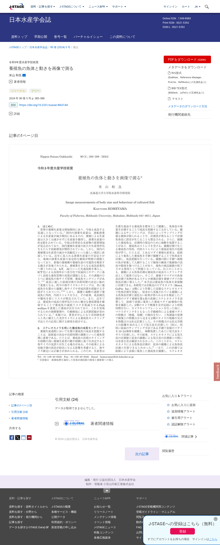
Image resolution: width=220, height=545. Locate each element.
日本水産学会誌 (38, 47)
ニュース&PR (98, 6)
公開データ (58, 517)
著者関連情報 (19, 418)
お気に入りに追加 (183, 405)
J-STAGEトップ (18, 47)
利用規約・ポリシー (63, 522)
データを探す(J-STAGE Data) (29, 527)
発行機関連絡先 (179, 114)
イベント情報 (102, 522)
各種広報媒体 (102, 537)
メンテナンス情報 (105, 517)
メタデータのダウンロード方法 (187, 106)
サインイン (170, 6)
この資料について (122, 36)
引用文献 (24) (19, 412)
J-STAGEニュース (105, 527)
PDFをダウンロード (187, 59)
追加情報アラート (183, 411)
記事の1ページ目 (21, 405)
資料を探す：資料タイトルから (28, 506)
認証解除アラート (183, 424)
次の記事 (142, 454)
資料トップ (19, 36)
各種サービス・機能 (63, 512)
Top (106, 490)
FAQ (139, 527)
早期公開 (40, 36)
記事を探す (16, 522)
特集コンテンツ (103, 532)
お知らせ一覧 (102, 506)
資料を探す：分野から (23, 512)
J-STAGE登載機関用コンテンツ (155, 506)
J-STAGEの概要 (61, 506)
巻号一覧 (60, 36)
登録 (182, 531)
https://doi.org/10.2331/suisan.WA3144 (43, 105)
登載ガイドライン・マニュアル (155, 512)
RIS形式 (176, 73)
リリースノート (103, 512)
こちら (213, 539)
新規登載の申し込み (63, 527)
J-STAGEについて (71, 6)
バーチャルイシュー (88, 36)
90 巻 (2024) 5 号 (60, 47)
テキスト (177, 99)
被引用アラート (181, 418)
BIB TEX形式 (179, 88)
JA (197, 6)
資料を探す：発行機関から (26, 517)
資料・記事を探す (43, 6)
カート (186, 6)
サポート (119, 6)
